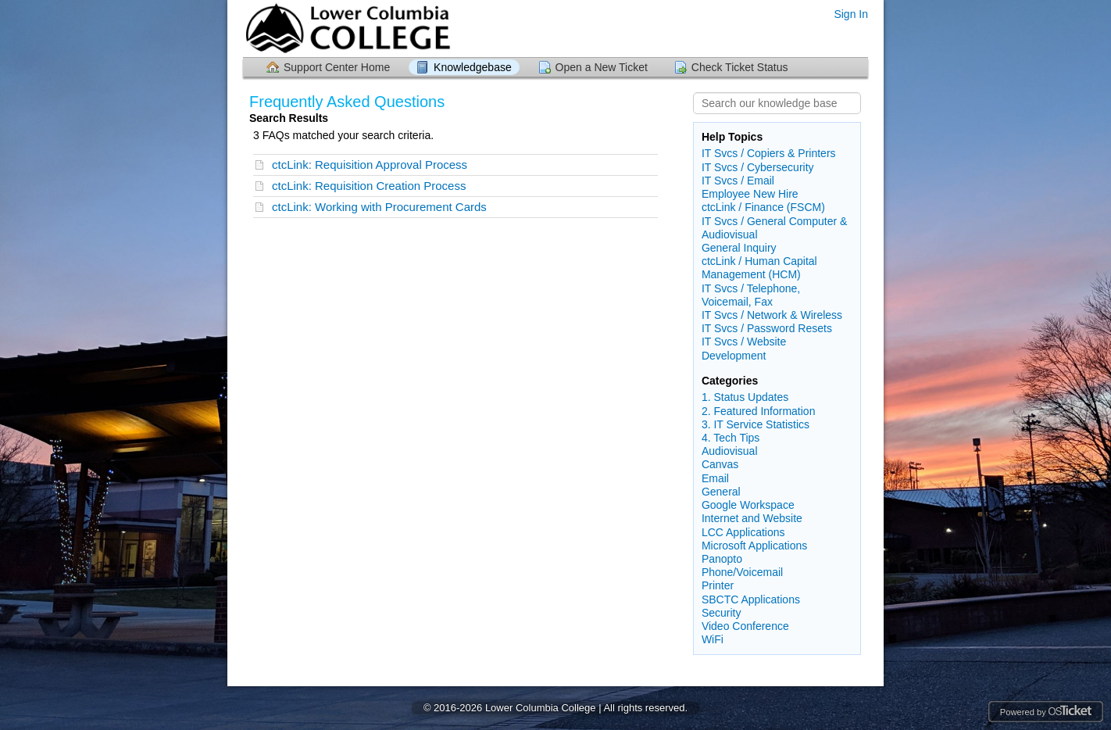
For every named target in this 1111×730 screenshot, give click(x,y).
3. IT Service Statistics (755, 424)
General (721, 491)
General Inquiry (739, 248)
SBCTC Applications (751, 599)
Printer (718, 585)
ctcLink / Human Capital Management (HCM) (759, 268)
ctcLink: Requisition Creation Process (369, 185)
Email (715, 478)
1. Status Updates (745, 397)
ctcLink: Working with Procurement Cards (379, 206)
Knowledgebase (473, 67)
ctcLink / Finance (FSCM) (763, 207)
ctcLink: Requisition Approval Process (369, 164)
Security (721, 613)
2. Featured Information (759, 411)
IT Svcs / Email (738, 180)
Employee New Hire (750, 194)
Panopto (722, 559)
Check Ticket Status (739, 67)
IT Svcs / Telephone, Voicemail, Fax (751, 295)
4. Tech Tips (730, 437)
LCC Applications (743, 532)
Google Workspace (748, 505)
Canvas (720, 464)
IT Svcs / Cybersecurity (758, 167)
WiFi (712, 639)
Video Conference (745, 626)
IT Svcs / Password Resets (767, 328)
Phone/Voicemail (742, 572)
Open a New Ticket (602, 67)
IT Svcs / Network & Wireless (772, 315)
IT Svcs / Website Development (744, 348)
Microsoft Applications (754, 545)
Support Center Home (337, 67)
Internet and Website (752, 518)
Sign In (851, 14)
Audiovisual (730, 451)
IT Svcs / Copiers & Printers (769, 153)
